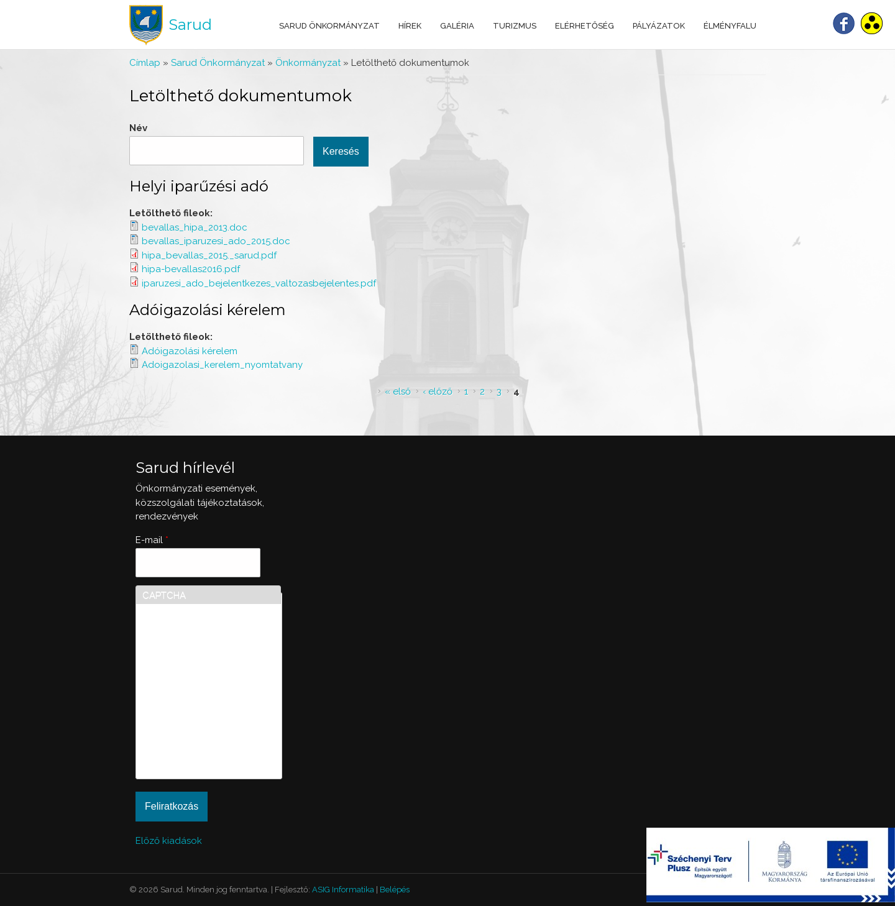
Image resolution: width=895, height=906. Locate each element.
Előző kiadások (168, 840)
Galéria (457, 25)
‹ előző (437, 391)
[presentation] (193, 727)
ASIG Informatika (343, 889)
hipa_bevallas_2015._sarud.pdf (209, 255)
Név (138, 128)
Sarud (190, 25)
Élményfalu (730, 25)
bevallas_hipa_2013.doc (194, 227)
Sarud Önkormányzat (329, 25)
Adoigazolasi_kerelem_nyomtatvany (222, 364)
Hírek (409, 25)
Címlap (144, 62)
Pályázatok (659, 25)
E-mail (151, 540)
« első (398, 391)
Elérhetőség (584, 25)
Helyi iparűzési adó (198, 186)
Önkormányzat (308, 62)
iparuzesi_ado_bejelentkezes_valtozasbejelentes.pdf (259, 283)
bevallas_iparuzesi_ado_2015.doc (216, 241)
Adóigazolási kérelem (207, 310)
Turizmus (514, 25)
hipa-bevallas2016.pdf (191, 269)
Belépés (395, 889)
